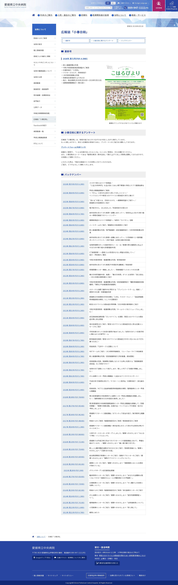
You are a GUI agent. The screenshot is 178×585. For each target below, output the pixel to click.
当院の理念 (38, 44)
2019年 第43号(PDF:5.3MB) (73, 362)
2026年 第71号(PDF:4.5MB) (75, 58)
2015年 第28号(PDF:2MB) (74, 470)
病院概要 (37, 83)
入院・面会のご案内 (67, 15)
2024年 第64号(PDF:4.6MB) (73, 225)
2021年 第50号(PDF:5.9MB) (73, 318)
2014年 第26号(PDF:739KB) (73, 484)
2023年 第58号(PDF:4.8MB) (73, 265)
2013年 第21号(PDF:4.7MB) (73, 512)
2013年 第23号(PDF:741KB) (73, 502)
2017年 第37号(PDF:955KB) (73, 406)
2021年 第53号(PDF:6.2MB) (73, 298)
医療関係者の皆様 (101, 15)
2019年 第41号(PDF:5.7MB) (73, 376)
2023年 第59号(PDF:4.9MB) (73, 260)
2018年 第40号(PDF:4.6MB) (73, 382)
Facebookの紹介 (40, 125)
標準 (108, 3)
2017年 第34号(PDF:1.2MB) (73, 427)
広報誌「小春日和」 (41, 119)
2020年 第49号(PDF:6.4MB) (73, 325)
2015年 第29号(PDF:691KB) (73, 464)
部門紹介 (37, 101)
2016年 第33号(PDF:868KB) (73, 434)
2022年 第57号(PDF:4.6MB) (73, 269)
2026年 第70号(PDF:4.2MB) (73, 184)
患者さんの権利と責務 (42, 56)
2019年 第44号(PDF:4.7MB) (73, 356)
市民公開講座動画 (40, 137)
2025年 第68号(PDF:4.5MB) (73, 201)
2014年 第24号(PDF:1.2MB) (73, 496)
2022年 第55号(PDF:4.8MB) (73, 283)
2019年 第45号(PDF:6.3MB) (73, 351)
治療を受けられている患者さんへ (122, 575)
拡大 (113, 3)
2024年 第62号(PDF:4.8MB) (73, 239)
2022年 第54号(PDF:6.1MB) (73, 291)
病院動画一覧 (39, 131)
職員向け (142, 575)
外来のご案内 (46, 15)
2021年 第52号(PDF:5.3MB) (73, 304)
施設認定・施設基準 (41, 89)
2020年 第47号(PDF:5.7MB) (73, 340)
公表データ (38, 107)
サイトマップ (53, 575)
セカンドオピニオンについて (44, 63)
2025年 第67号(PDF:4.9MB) (73, 208)
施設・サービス (139, 15)
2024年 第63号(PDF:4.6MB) (73, 231)
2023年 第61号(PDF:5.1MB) (73, 246)
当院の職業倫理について (43, 71)
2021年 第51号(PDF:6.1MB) (73, 310)
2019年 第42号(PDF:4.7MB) (73, 370)
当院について (120, 15)
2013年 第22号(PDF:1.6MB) (73, 507)
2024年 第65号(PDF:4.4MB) (73, 220)
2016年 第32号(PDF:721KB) (73, 442)
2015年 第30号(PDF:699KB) (73, 457)
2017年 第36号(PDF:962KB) (73, 414)
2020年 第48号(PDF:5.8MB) (73, 333)
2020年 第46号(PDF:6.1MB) (73, 346)
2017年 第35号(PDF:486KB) (73, 421)
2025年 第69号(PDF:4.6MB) (73, 193)
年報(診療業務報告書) (42, 113)
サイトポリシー (68, 575)
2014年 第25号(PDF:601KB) (73, 490)
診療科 (84, 15)
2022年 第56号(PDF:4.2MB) (73, 276)
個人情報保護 (39, 50)
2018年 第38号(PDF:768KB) (73, 397)
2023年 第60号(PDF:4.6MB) (73, 253)
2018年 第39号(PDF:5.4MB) (73, 390)
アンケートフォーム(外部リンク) (73, 147)
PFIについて (38, 143)
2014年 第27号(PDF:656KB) (73, 476)
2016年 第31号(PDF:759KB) (73, 449)
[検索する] (111, 7)
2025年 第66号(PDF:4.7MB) (73, 214)
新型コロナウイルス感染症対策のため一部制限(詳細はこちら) (122, 555)
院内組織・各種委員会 (42, 95)
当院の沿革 (38, 77)
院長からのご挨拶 (40, 38)
